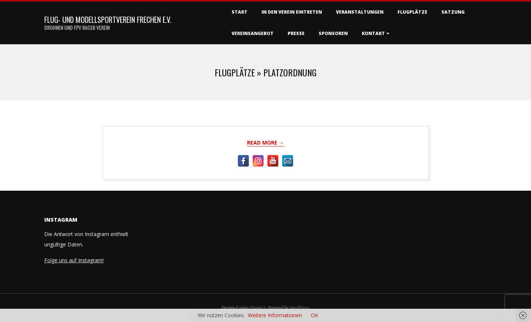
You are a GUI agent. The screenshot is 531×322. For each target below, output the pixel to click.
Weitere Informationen (275, 315)
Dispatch (258, 307)
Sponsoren (333, 33)
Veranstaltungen (360, 12)
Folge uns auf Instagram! (74, 260)
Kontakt (373, 33)
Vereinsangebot (253, 33)
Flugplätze (412, 12)
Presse (296, 33)
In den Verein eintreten (291, 12)
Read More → (265, 142)
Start (239, 12)
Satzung (453, 12)
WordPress (299, 307)
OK (314, 315)
